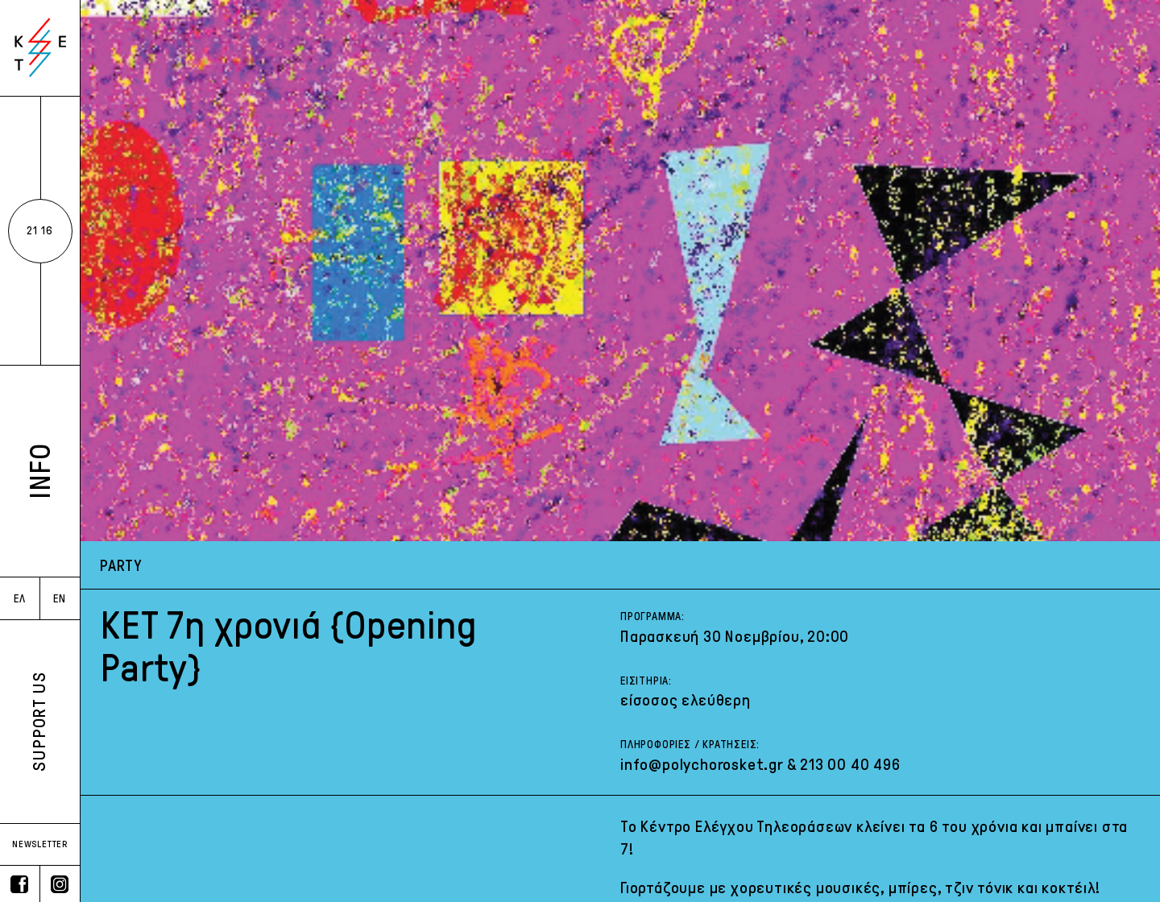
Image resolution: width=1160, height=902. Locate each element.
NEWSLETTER (40, 844)
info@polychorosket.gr (701, 764)
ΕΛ (20, 599)
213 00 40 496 (850, 764)
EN (59, 599)
